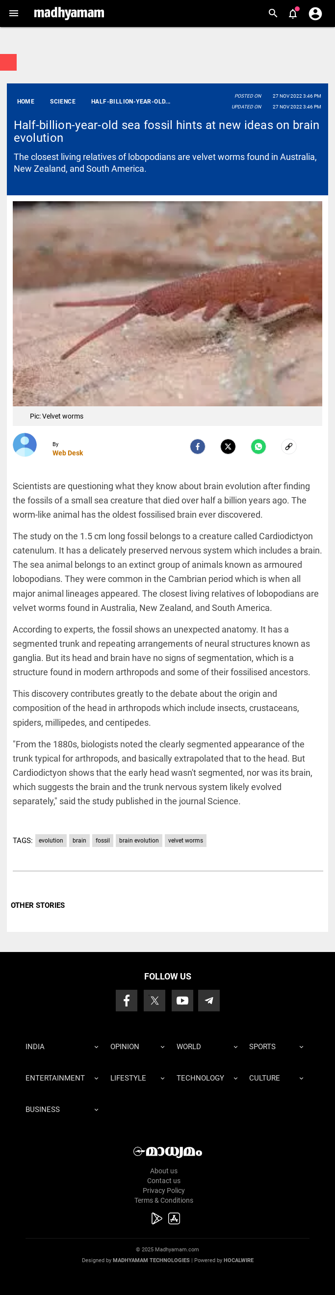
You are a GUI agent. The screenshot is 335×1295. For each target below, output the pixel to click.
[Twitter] (228, 446)
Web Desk (67, 453)
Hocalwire (239, 1260)
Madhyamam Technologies (151, 1260)
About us (164, 1171)
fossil (103, 840)
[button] (13, 13)
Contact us (163, 1181)
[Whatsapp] (258, 446)
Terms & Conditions (163, 1200)
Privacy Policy (164, 1190)
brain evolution (139, 840)
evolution (51, 840)
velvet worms (185, 840)
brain (79, 840)
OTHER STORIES (38, 905)
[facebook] (198, 446)
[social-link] (289, 446)
